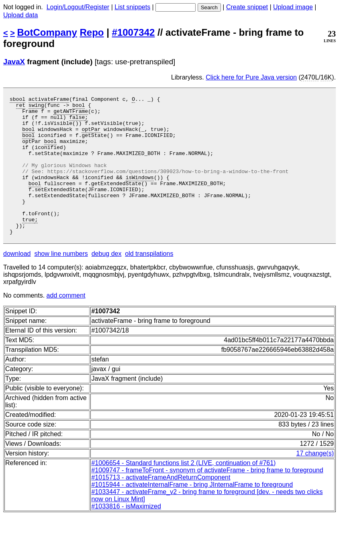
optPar (91, 136)
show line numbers (61, 281)
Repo (92, 32)
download (17, 281)
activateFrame (49, 100)
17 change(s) (315, 481)
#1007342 (133, 32)
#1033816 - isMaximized (126, 534)
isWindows (140, 194)
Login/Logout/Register (78, 7)
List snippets (132, 7)
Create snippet (247, 7)
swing (36, 107)
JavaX (14, 61)
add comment (66, 323)
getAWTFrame (70, 114)
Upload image (293, 7)
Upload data (20, 15)
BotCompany (47, 32)
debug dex (107, 281)
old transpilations (149, 281)
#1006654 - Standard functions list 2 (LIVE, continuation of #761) (183, 490)
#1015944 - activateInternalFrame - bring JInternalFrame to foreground (192, 512)
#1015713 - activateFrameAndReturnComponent (160, 505)
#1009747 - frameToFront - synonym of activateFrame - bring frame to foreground (207, 497)
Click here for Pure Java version (251, 77)
